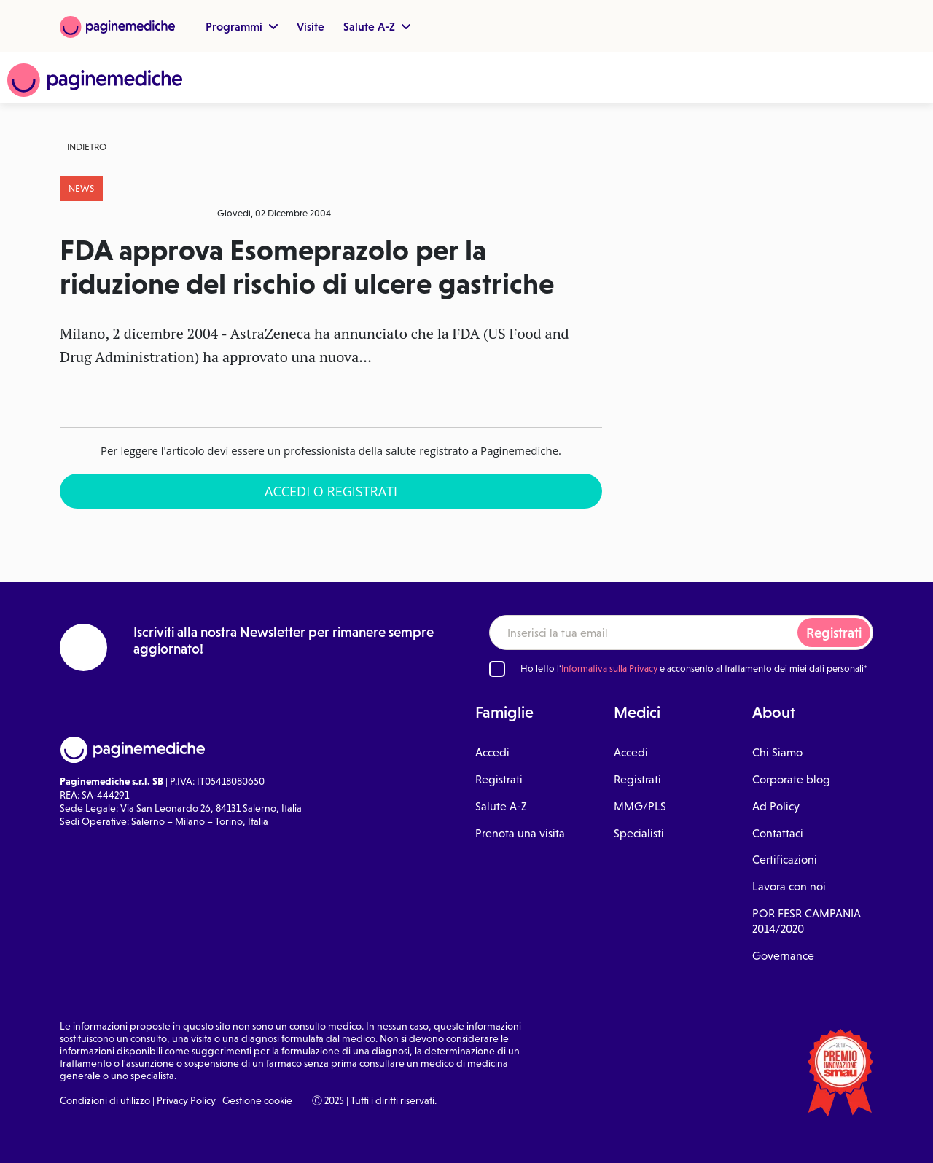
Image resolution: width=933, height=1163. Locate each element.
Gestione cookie (257, 1100)
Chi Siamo (777, 752)
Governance (783, 955)
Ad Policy (776, 806)
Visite (310, 26)
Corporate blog (791, 779)
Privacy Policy (186, 1100)
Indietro (86, 146)
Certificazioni (784, 859)
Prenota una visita (520, 833)
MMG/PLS (640, 806)
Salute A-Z (376, 26)
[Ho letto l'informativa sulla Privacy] (497, 669)
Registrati (834, 633)
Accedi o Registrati (331, 491)
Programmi (242, 26)
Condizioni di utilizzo (105, 1100)
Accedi (492, 752)
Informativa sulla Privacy (609, 668)
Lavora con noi (789, 886)
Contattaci (777, 833)
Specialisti (639, 833)
